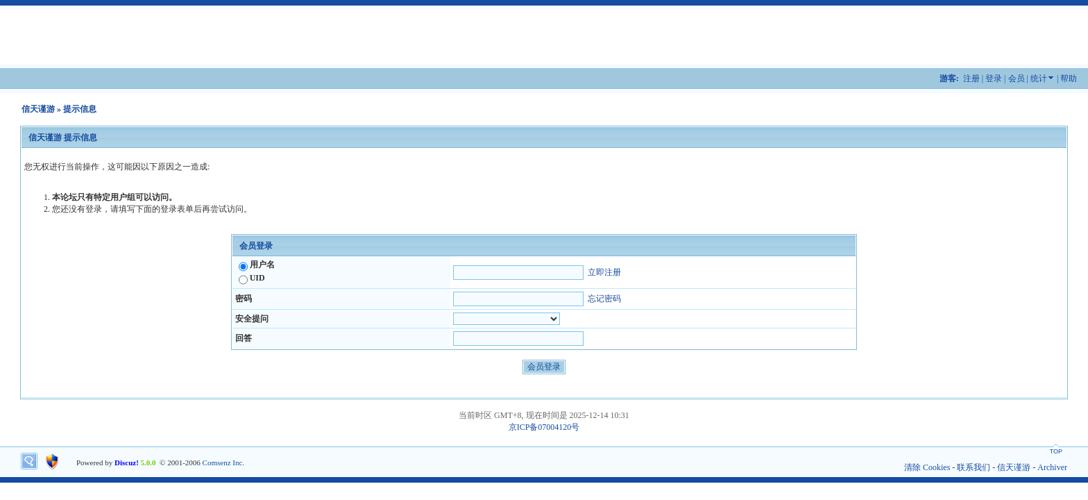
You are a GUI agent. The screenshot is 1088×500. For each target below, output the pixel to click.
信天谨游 (38, 109)
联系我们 (973, 467)
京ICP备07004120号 (544, 427)
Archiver (1052, 467)
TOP (1056, 451)
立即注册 (604, 272)
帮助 (1068, 78)
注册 (971, 78)
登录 (993, 78)
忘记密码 (604, 298)
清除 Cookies (927, 467)
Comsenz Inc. (223, 462)
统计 (1038, 78)
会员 (1016, 78)
